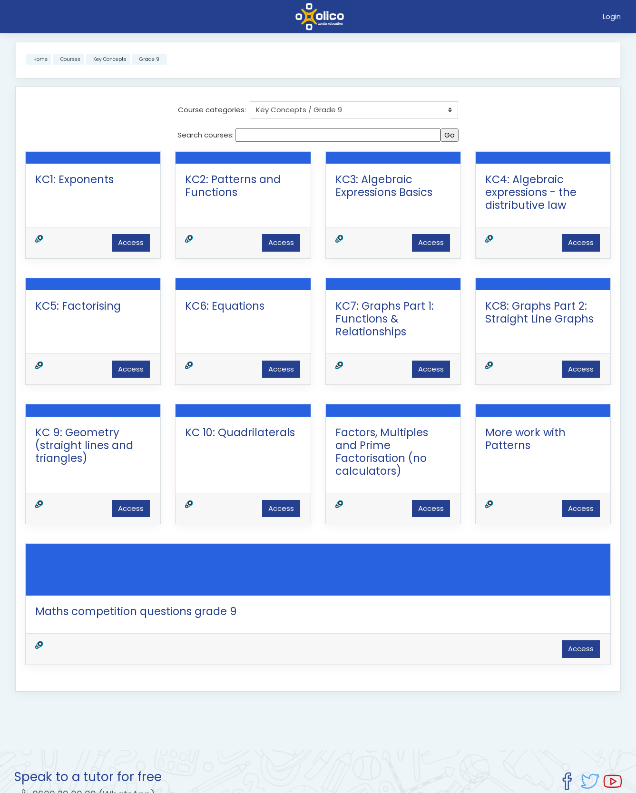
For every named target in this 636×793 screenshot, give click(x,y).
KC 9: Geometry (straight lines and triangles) (84, 445)
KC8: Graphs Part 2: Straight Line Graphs (539, 312)
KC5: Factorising (78, 305)
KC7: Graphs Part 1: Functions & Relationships (384, 318)
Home (40, 59)
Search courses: (206, 135)
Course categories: (212, 110)
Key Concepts (110, 59)
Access (131, 242)
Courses (70, 59)
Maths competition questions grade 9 (136, 611)
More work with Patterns (525, 439)
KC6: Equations (224, 305)
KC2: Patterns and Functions (233, 186)
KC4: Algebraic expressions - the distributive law (531, 192)
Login (612, 16)
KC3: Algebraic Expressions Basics (383, 186)
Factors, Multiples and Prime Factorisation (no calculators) (381, 452)
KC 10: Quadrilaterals (240, 432)
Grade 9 (149, 59)
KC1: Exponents (74, 179)
